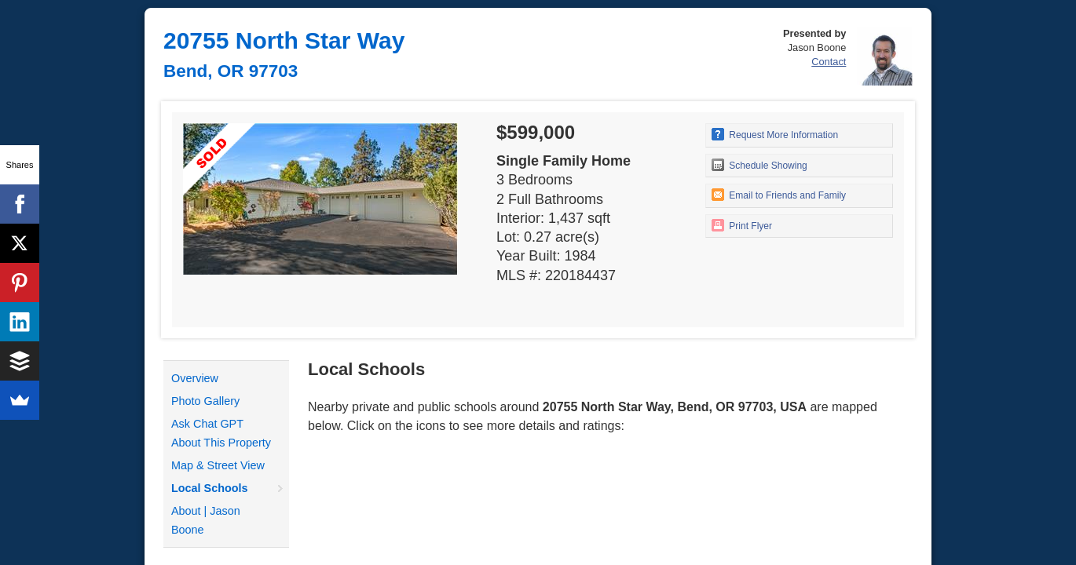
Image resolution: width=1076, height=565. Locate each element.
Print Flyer (742, 225)
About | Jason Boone (205, 520)
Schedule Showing (759, 165)
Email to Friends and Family (779, 194)
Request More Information (775, 134)
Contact (828, 61)
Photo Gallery (205, 401)
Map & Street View (218, 465)
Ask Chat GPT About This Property (221, 433)
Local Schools (209, 488)
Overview (194, 378)
